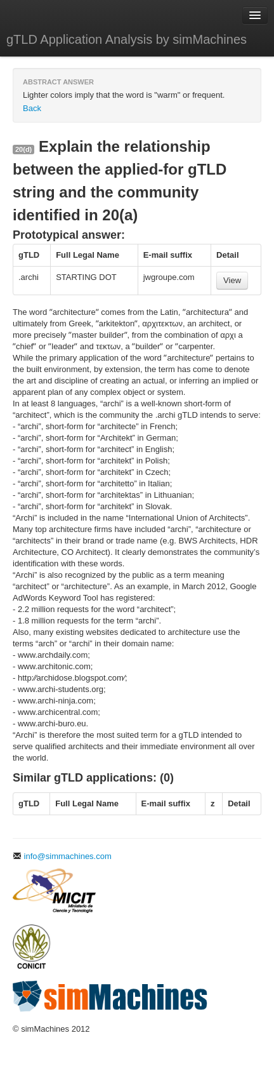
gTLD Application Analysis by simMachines (126, 39)
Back (32, 108)
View (232, 280)
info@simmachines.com (62, 856)
